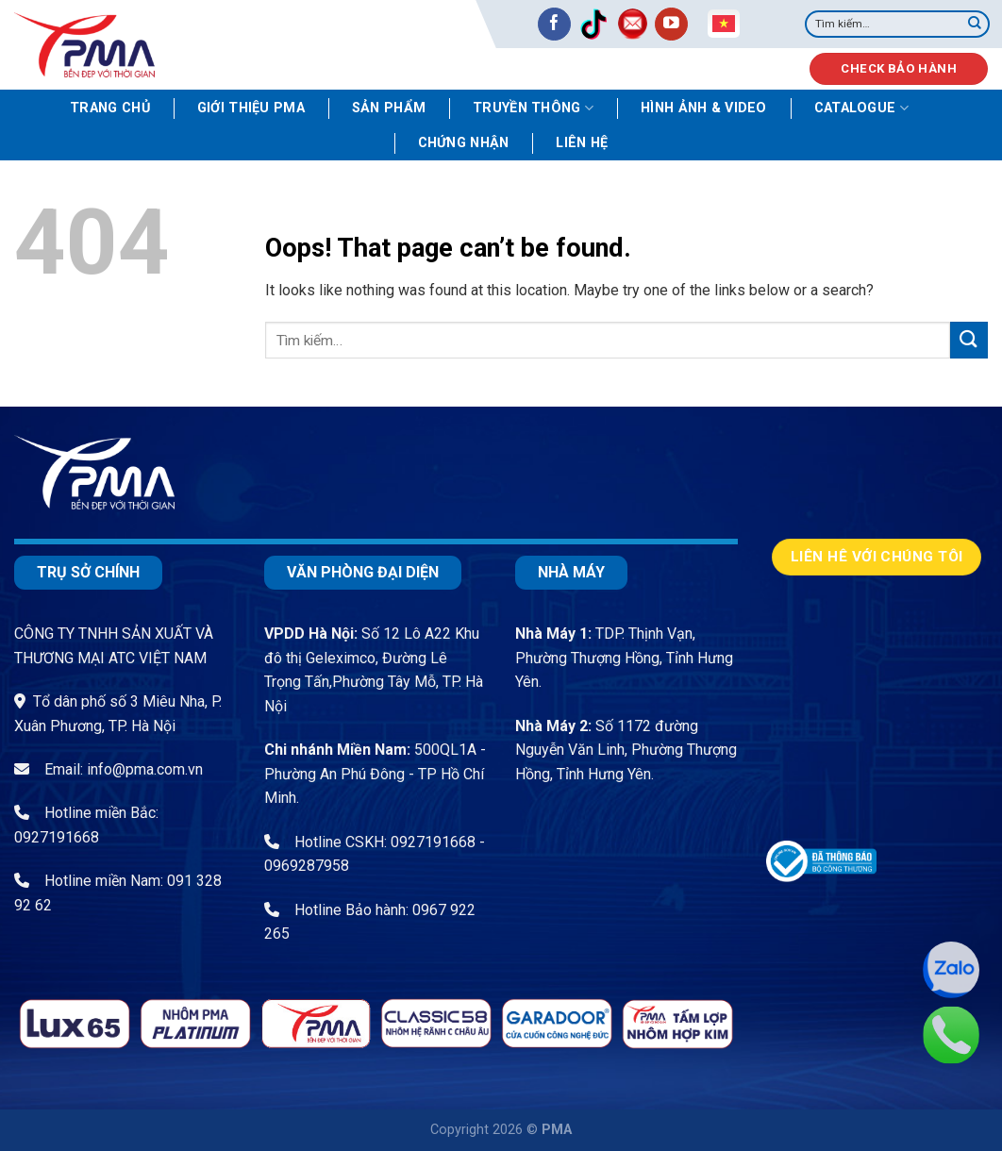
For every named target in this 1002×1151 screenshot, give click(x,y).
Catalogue (861, 108)
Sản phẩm (389, 108)
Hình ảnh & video (704, 108)
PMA (557, 1130)
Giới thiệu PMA (251, 108)
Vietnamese (723, 23)
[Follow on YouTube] (671, 24)
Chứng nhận (463, 143)
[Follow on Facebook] (554, 24)
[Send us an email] (632, 24)
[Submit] (974, 24)
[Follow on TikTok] (593, 24)
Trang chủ (110, 108)
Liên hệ (582, 143)
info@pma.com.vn (145, 769)
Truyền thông (533, 108)
